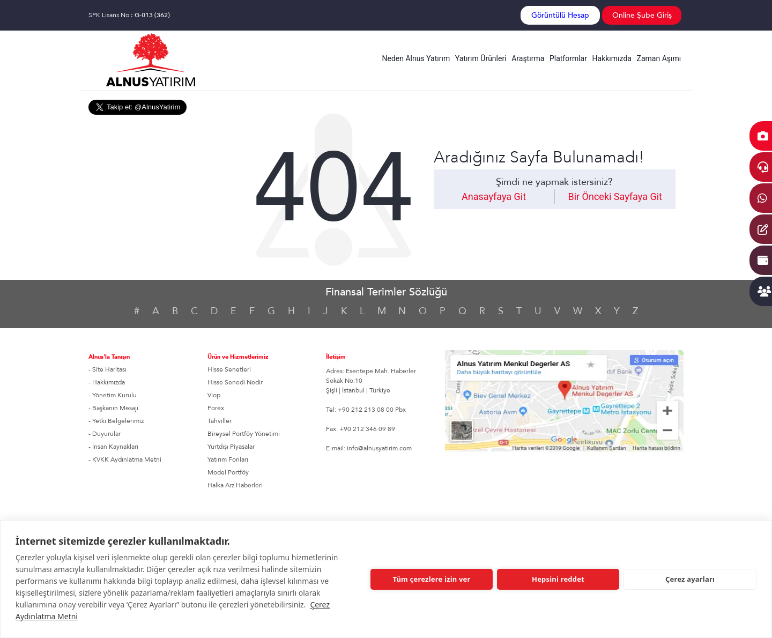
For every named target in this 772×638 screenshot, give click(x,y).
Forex (215, 408)
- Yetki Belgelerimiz (116, 421)
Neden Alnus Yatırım (416, 58)
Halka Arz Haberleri (235, 485)
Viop (213, 395)
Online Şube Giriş (642, 15)
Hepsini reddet (558, 579)
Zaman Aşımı (659, 58)
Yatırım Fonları (227, 459)
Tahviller (219, 421)
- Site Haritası (107, 369)
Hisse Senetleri (229, 369)
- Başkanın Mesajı (113, 408)
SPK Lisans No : (129, 15)
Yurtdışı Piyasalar (231, 446)
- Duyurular (104, 433)
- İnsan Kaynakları (113, 446)
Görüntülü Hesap (560, 15)
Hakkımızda (612, 58)
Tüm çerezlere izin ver (431, 579)
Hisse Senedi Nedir (235, 382)
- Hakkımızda (106, 382)
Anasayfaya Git (494, 196)
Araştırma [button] (527, 58)
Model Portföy (228, 472)
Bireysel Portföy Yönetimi (243, 433)
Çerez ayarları (690, 579)
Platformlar (568, 58)
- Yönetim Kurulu (112, 395)
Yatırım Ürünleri (481, 58)
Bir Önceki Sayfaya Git (615, 196)
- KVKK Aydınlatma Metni (124, 459)
